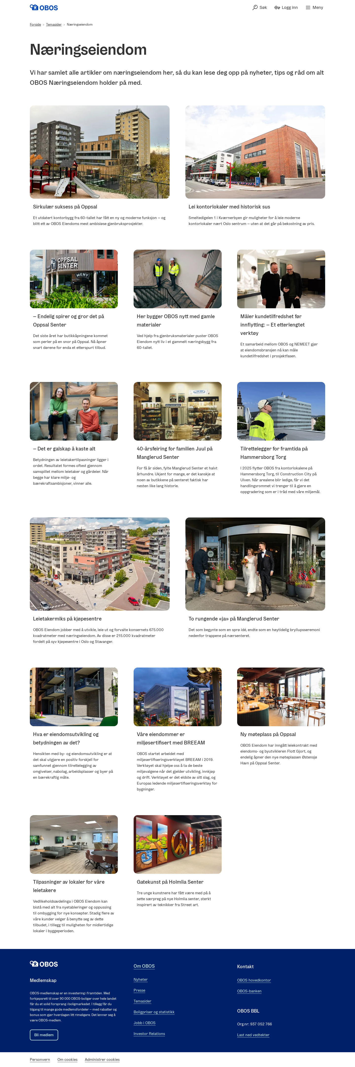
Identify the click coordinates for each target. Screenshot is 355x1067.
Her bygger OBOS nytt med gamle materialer (176, 320)
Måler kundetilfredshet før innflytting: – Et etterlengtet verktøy (272, 324)
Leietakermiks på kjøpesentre (67, 619)
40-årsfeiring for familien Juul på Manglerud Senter (175, 452)
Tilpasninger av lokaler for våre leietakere (69, 886)
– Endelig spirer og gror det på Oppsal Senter (68, 320)
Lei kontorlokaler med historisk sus (229, 207)
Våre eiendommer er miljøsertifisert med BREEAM (171, 738)
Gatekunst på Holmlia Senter (170, 882)
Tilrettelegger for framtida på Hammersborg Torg (274, 452)
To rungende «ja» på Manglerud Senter (234, 619)
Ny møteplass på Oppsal (268, 734)
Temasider (54, 24)
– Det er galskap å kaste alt (64, 448)
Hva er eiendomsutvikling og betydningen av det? (66, 738)
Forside (35, 24)
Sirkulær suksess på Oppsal (65, 207)
